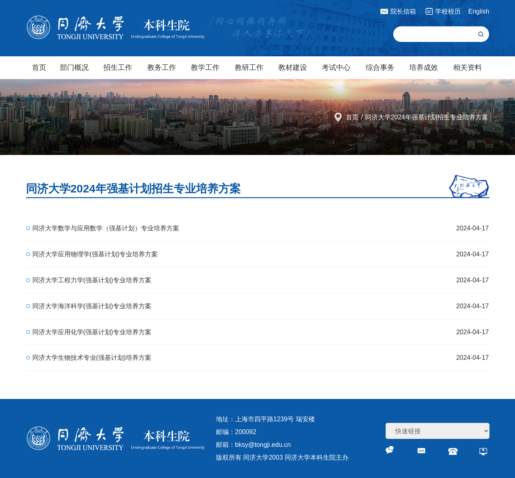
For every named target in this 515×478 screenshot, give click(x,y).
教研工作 (249, 67)
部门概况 (74, 67)
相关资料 (467, 67)
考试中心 (336, 67)
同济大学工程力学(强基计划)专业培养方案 (92, 280)
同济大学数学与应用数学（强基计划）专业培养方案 (105, 228)
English (478, 11)
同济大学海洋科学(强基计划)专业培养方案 (92, 306)
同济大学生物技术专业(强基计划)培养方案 (92, 357)
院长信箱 (403, 11)
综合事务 (380, 67)
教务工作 (161, 67)
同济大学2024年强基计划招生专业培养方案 (426, 117)
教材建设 (292, 67)
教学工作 (205, 67)
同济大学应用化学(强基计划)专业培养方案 (92, 332)
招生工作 (117, 67)
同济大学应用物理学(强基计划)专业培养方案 (95, 254)
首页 (39, 67)
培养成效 (423, 67)
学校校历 (448, 11)
